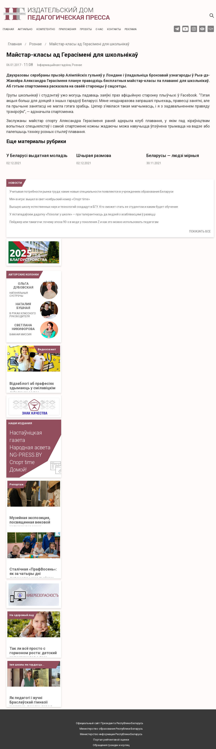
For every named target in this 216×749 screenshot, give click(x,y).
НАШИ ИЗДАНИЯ (20, 423)
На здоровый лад (21, 615)
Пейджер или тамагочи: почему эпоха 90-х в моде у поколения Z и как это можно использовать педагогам (83, 222)
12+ (210, 29)
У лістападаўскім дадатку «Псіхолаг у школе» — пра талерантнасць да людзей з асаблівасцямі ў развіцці (82, 214)
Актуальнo (25, 29)
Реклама (130, 29)
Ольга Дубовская (23, 289)
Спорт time (22, 462)
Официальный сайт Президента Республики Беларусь (109, 723)
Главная (8, 29)
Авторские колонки (23, 274)
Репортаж (16, 484)
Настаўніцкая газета (25, 436)
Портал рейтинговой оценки (111, 739)
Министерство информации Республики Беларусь (111, 734)
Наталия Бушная (23, 310)
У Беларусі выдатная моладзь (37, 155)
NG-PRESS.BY (25, 455)
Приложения (67, 29)
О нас (99, 29)
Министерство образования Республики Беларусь (111, 728)
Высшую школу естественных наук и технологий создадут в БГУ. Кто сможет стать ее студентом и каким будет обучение (93, 206)
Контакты (114, 29)
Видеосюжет (47, 349)
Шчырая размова (93, 155)
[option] (38, 158)
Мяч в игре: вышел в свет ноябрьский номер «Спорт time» (49, 199)
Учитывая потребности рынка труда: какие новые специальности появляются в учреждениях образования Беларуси (91, 191)
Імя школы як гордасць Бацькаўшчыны (25, 665)
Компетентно (45, 29)
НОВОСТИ (15, 182)
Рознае (77, 65)
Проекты (86, 29)
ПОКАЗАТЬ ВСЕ (200, 231)
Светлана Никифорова (22, 329)
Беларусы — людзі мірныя (172, 155)
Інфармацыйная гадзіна (54, 65)
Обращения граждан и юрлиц (111, 745)
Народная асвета (29, 447)
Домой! (18, 470)
